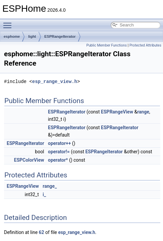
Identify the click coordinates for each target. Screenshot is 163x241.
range (143, 111)
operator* (58, 160)
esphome (12, 36)
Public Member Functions (106, 45)
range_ (50, 186)
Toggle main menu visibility (9, 22)
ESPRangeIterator (60, 36)
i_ (44, 194)
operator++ (59, 143)
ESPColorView (29, 160)
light (32, 36)
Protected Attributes (145, 45)
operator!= (59, 151)
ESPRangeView (117, 111)
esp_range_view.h (54, 81)
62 (41, 232)
